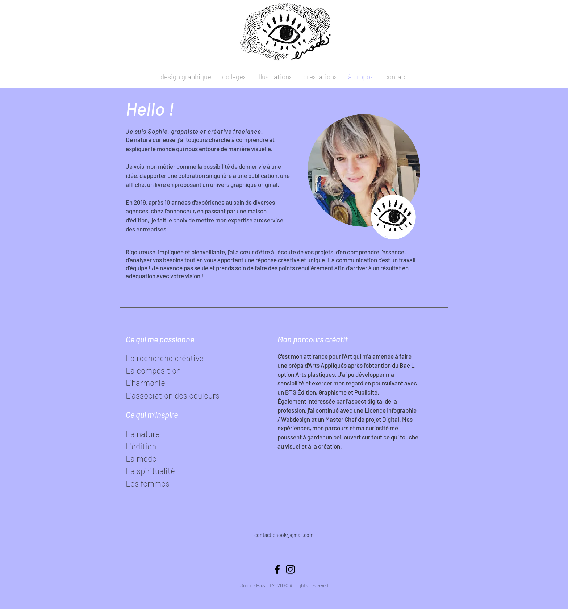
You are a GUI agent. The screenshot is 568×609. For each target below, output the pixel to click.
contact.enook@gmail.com (284, 535)
